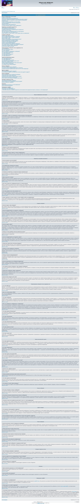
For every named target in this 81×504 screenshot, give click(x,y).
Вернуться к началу (5, 99)
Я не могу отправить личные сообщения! (9, 66)
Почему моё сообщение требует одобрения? (10, 45)
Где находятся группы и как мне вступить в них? (10, 60)
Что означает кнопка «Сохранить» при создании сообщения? (13, 44)
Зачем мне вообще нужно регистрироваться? (10, 18)
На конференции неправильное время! (9, 28)
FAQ (74, 7)
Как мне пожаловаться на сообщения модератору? (11, 43)
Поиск (77, 7)
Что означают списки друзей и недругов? (9, 71)
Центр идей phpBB (64, 486)
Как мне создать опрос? (6, 38)
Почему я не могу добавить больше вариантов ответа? (11, 39)
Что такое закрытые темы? (6, 54)
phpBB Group (36, 481)
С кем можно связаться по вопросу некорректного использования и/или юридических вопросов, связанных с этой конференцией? (25, 89)
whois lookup (74, 491)
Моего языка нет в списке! (6, 30)
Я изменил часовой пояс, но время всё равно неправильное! (12, 29)
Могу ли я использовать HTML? (7, 49)
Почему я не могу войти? (6, 17)
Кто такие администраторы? (7, 58)
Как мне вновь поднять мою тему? (8, 46)
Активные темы (12, 11)
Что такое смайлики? (5, 50)
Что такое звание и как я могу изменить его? (10, 32)
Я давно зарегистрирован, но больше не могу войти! (11, 22)
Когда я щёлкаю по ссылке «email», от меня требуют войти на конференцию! (15, 33)
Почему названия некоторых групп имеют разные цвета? (12, 62)
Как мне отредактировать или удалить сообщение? (11, 36)
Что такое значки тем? (6, 55)
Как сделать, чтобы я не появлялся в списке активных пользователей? (14, 20)
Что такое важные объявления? (7, 52)
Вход (3, 7)
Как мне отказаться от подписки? (8, 82)
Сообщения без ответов (5, 11)
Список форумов (4, 12)
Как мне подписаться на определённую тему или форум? (12, 81)
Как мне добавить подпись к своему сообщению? (10, 37)
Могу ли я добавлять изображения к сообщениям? (11, 51)
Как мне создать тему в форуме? (8, 35)
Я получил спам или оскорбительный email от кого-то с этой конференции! (15, 68)
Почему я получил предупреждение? (8, 42)
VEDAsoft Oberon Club (41, 503)
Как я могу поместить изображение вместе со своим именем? (13, 31)
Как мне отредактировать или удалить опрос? (10, 40)
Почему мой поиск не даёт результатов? (9, 75)
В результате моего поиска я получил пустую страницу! (11, 76)
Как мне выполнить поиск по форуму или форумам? (11, 74)
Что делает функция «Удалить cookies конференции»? (11, 25)
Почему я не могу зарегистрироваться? (9, 24)
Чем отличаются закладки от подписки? (9, 80)
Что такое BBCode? (5, 48)
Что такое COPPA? (5, 23)
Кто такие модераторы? (6, 59)
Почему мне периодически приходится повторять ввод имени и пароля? (14, 19)
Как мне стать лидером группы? (7, 61)
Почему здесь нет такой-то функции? (8, 88)
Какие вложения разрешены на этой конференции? (11, 84)
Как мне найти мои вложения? (7, 85)
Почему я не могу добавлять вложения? (9, 41)
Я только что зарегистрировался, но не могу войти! (11, 21)
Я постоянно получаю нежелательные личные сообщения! (12, 67)
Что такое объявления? (6, 53)
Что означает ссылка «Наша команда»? (9, 64)
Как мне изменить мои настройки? (8, 27)
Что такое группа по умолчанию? (8, 63)
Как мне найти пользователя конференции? (9, 77)
